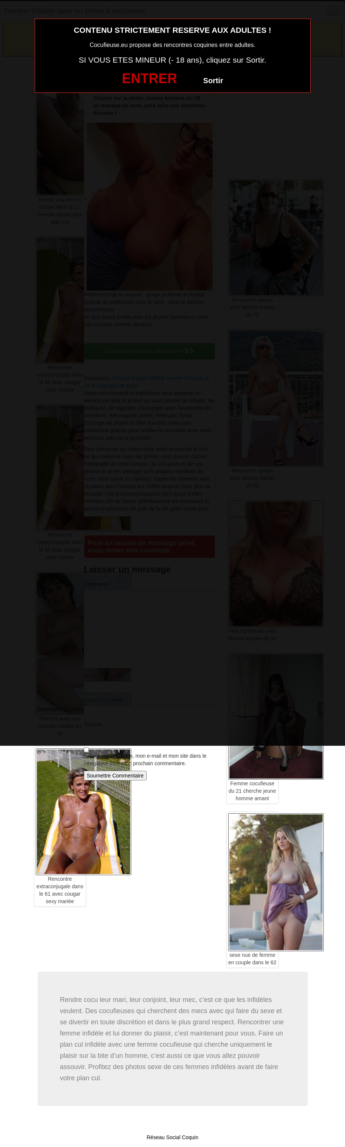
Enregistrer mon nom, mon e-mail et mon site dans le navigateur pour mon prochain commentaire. (145, 759)
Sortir (213, 80)
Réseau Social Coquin (172, 1137)
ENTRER (149, 78)
